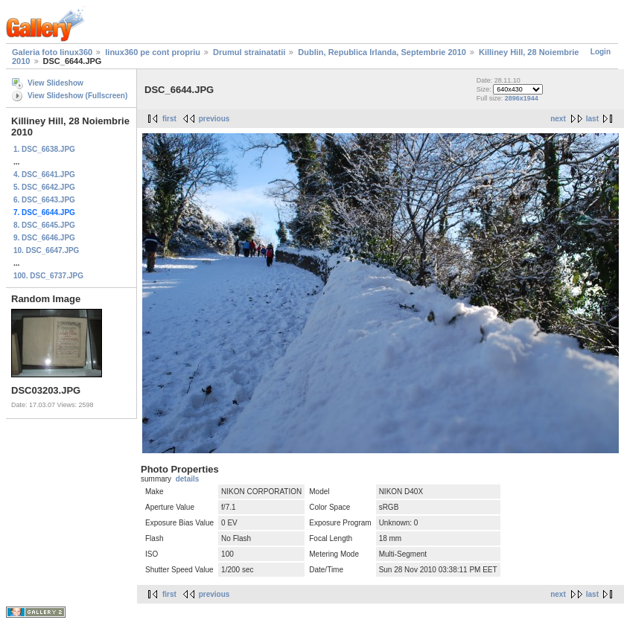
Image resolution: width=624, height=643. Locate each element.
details (188, 479)
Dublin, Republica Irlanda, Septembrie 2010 (382, 52)
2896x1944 (521, 98)
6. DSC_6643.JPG (44, 200)
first (169, 119)
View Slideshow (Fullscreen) (77, 96)
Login (600, 52)
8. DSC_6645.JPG (44, 225)
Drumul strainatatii (249, 52)
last (592, 119)
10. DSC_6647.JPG (46, 250)
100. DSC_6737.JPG (48, 276)
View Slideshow (55, 83)
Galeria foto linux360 (52, 52)
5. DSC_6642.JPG (44, 187)
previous (214, 119)
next (558, 119)
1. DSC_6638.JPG (44, 149)
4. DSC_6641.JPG (44, 174)
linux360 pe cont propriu (152, 52)
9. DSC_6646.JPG (44, 238)
